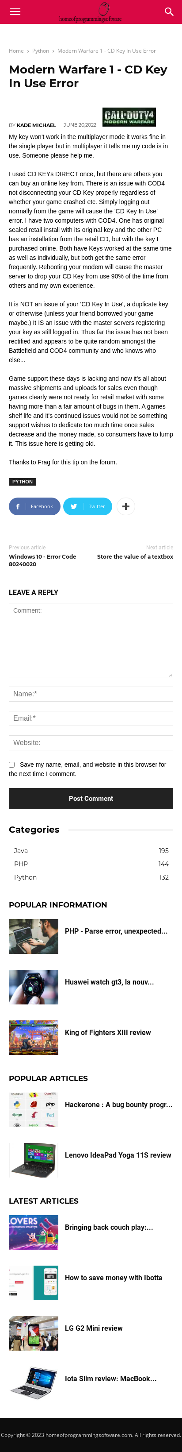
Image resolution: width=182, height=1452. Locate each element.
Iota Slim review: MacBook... (111, 1379)
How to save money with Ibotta (114, 1278)
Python (40, 50)
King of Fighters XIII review (108, 1032)
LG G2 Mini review (94, 1328)
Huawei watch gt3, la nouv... (109, 982)
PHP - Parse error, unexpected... (116, 931)
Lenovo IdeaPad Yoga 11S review (118, 1155)
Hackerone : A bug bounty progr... (119, 1105)
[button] (169, 12)
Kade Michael (36, 125)
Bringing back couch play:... (109, 1227)
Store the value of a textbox (135, 556)
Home (16, 50)
